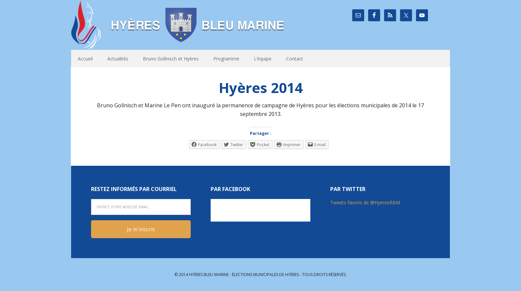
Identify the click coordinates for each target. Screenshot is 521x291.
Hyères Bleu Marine (179, 25)
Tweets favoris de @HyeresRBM (365, 202)
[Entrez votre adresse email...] (141, 207)
